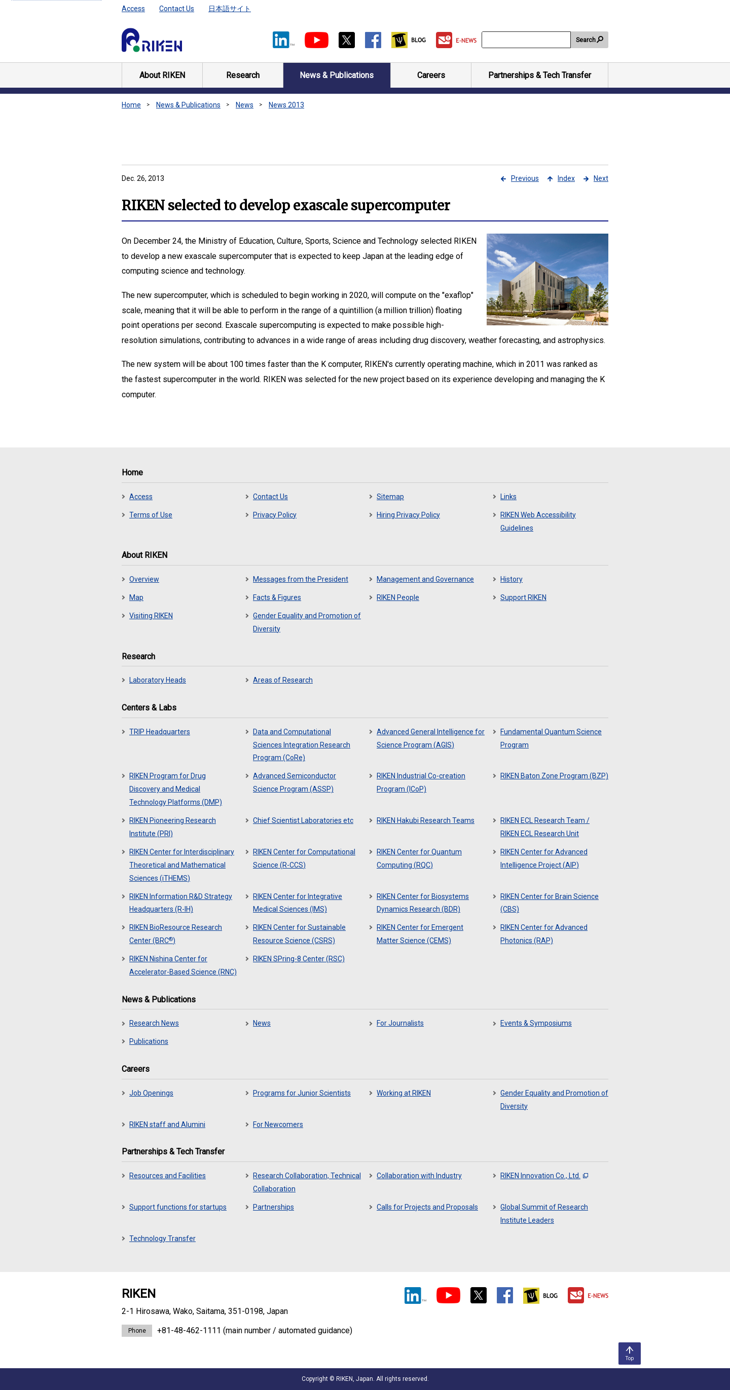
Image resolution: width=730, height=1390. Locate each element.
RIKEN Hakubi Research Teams (425, 820)
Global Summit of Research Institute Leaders (544, 1213)
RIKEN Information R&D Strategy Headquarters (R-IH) (180, 903)
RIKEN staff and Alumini (167, 1124)
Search (586, 40)
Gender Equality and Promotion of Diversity (307, 622)
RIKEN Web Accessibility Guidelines (538, 521)
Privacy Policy (275, 515)
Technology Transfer (162, 1238)
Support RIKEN (523, 597)
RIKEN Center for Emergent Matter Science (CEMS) (420, 934)
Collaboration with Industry (419, 1176)
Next (601, 178)
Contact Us (176, 9)
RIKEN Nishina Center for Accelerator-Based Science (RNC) (183, 965)
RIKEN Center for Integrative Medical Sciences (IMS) (297, 903)
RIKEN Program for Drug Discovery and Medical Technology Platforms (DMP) (175, 789)
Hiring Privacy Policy (408, 515)
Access (133, 9)
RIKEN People (398, 597)
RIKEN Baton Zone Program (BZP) (554, 776)
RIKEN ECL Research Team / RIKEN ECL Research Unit (545, 827)
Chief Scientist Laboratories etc (303, 820)
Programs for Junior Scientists (302, 1093)
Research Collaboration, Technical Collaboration (307, 1182)
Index (566, 178)
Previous (525, 178)
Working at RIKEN (404, 1093)
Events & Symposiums (536, 1023)
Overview (144, 579)
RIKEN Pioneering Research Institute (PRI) (172, 827)
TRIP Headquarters (159, 732)
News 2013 (286, 105)
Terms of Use (150, 515)
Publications (148, 1041)
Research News (154, 1023)
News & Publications (188, 105)
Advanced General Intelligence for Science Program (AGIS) (431, 738)
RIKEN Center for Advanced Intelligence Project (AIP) (544, 858)
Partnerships (273, 1207)
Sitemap (390, 497)
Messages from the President (300, 579)
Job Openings (151, 1093)
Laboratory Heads (157, 680)
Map (136, 597)
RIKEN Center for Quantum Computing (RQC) (419, 858)
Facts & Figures (277, 597)
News (244, 105)
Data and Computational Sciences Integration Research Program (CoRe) (301, 745)
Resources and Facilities (167, 1176)
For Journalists (400, 1023)
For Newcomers (278, 1124)
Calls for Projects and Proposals (427, 1207)
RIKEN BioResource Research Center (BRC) (175, 934)
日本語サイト (229, 9)
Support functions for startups (178, 1207)
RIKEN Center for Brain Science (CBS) (549, 903)
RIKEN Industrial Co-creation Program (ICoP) (421, 782)
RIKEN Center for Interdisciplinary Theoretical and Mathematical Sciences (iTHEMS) (181, 865)
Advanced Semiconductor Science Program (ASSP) (294, 782)
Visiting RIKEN (151, 616)
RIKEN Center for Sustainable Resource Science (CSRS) (299, 934)
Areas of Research (283, 680)
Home (131, 105)
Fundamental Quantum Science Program (551, 738)
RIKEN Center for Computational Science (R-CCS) (304, 858)
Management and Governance (425, 579)
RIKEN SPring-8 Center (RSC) (299, 959)
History (511, 579)
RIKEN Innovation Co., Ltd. (544, 1176)
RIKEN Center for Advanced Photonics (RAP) (544, 934)
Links (508, 497)
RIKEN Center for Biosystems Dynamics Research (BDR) (423, 903)
